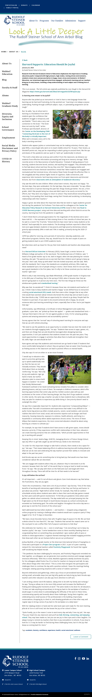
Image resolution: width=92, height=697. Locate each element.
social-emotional (67, 630)
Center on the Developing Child (37, 131)
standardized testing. (49, 283)
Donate (24, 5)
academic (29, 630)
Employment (8, 138)
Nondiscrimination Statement (39, 694)
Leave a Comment (80, 637)
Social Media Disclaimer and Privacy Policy (10, 148)
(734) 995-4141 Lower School (12, 684)
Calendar (36, 5)
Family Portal (12, 8)
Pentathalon (11, 5)
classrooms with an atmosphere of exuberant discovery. (58, 180)
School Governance (8, 128)
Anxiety (36, 630)
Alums (5, 95)
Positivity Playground (61, 547)
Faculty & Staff (9, 88)
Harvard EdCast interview (35, 251)
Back (24, 60)
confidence (43, 630)
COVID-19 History (7, 160)
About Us (33, 21)
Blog (23, 52)
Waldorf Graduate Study (10, 104)
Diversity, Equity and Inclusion (7, 116)
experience (51, 630)
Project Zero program (51, 545)
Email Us (6, 680)
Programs (44, 21)
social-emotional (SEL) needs (40, 292)
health (58, 630)
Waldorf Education (7, 72)
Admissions (70, 21)
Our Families (57, 21)
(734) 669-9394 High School (37, 684)
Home (4, 52)
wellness (77, 630)
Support (82, 21)
